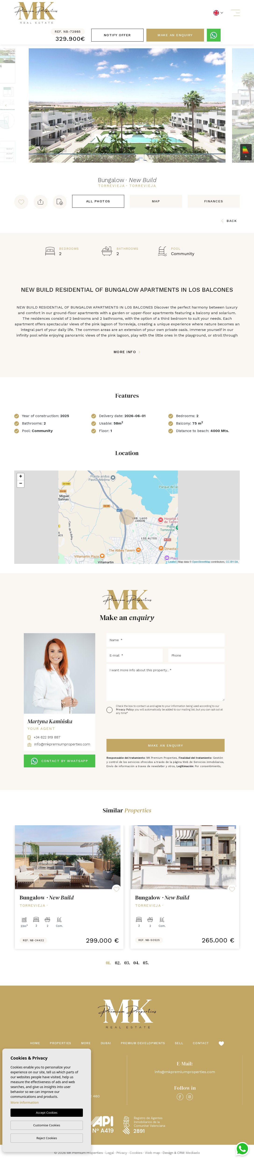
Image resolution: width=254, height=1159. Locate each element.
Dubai (106, 1043)
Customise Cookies (46, 1125)
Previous (4, 105)
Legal (110, 1153)
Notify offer (117, 35)
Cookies (136, 1153)
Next (249, 105)
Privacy (121, 1153)
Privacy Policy (125, 709)
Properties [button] (60, 1043)
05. (146, 963)
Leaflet (172, 561)
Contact (201, 1043)
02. (118, 963)
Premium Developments (143, 1043)
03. (127, 963)
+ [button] (20, 476)
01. (108, 963)
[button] (41, 202)
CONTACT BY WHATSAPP (59, 761)
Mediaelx (193, 1153)
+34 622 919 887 (44, 737)
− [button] (20, 483)
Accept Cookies (46, 1113)
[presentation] (131, 727)
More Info (127, 352)
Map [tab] (156, 201)
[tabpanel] (69, 887)
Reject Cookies (46, 1138)
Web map (152, 1153)
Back (229, 221)
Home (35, 1043)
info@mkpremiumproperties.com (59, 744)
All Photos (98, 201)
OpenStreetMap (201, 561)
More (86, 1043)
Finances (213, 201)
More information (25, 1102)
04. (136, 963)
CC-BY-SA (232, 561)
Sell (179, 1043)
